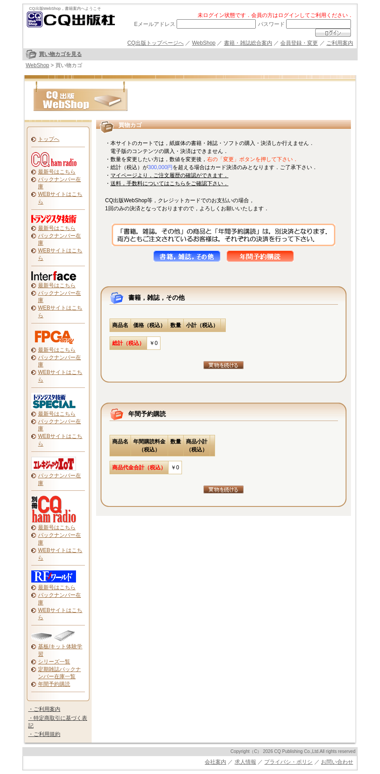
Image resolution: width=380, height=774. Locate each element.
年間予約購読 (54, 684)
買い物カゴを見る (60, 54)
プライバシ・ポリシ (288, 762)
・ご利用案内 (44, 709)
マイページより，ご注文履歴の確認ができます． (169, 175)
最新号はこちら (57, 172)
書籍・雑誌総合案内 (248, 43)
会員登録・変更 (299, 43)
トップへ (48, 139)
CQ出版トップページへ (155, 43)
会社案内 (215, 762)
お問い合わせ (337, 762)
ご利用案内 (339, 43)
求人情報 (245, 762)
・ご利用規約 (44, 734)
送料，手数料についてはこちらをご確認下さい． (169, 183)
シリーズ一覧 (54, 662)
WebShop (203, 43)
